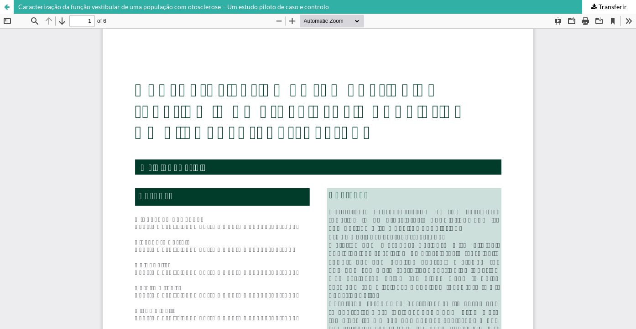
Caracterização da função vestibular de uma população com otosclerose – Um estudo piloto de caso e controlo (173, 7)
